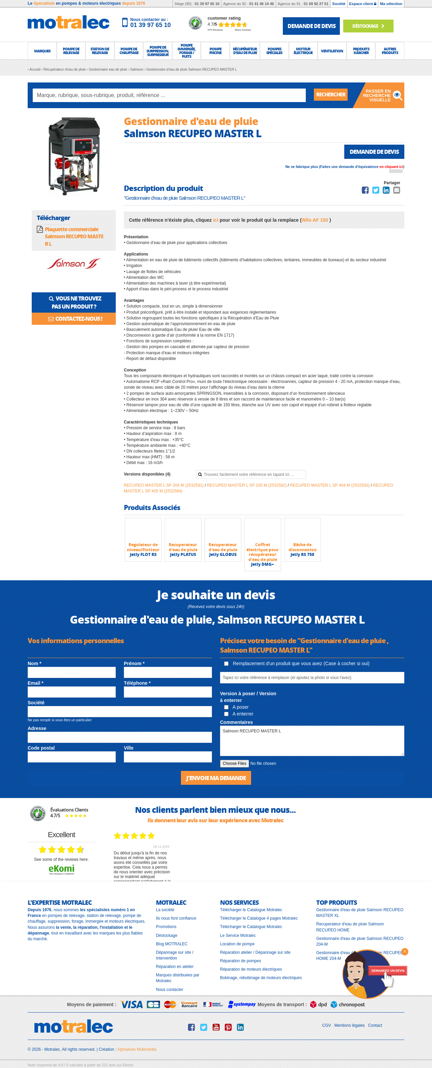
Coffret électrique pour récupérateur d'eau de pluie (262, 552)
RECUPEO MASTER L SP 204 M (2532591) (164, 485)
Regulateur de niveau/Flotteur (143, 547)
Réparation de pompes (240, 961)
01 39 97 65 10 (207, 4)
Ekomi (128, 1065)
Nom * (34, 663)
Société (338, 4)
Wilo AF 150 (315, 220)
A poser (236, 707)
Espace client (362, 4)
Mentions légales (349, 1025)
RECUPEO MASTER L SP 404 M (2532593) (330, 485)
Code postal (41, 748)
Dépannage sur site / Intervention (174, 955)
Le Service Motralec (238, 935)
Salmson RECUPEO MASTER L (312, 741)
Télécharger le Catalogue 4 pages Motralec (259, 918)
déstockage (369, 26)
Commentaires (236, 723)
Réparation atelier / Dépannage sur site (255, 952)
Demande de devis (372, 151)
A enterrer (238, 714)
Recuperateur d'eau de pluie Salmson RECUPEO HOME (350, 927)
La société (165, 910)
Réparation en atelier (174, 967)
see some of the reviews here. (61, 859)
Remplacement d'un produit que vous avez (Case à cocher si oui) (297, 663)
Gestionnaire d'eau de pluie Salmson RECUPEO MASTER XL (359, 913)
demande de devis (311, 26)
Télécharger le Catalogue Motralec (251, 910)
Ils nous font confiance (176, 918)
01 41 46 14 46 (261, 4)
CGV (326, 1025)
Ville (129, 748)
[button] (42, 50)
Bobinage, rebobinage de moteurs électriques (261, 978)
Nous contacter (169, 989)
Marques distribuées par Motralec (177, 978)
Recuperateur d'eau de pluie (183, 547)
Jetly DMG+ (262, 565)
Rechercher (332, 95)
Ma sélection (391, 4)
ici (215, 220)
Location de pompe (237, 944)
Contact (375, 1025)
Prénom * (134, 663)
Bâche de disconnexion (303, 547)
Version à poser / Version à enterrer (248, 697)
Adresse (37, 728)
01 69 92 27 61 (316, 4)
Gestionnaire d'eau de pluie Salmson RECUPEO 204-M (359, 941)
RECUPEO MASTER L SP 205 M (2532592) (247, 485)
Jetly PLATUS (183, 555)
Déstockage (166, 935)
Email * (36, 683)
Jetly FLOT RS (143, 555)
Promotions (166, 927)
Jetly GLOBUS (223, 555)
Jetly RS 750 (302, 555)
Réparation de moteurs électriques (251, 969)
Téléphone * (137, 683)
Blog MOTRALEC (172, 944)
